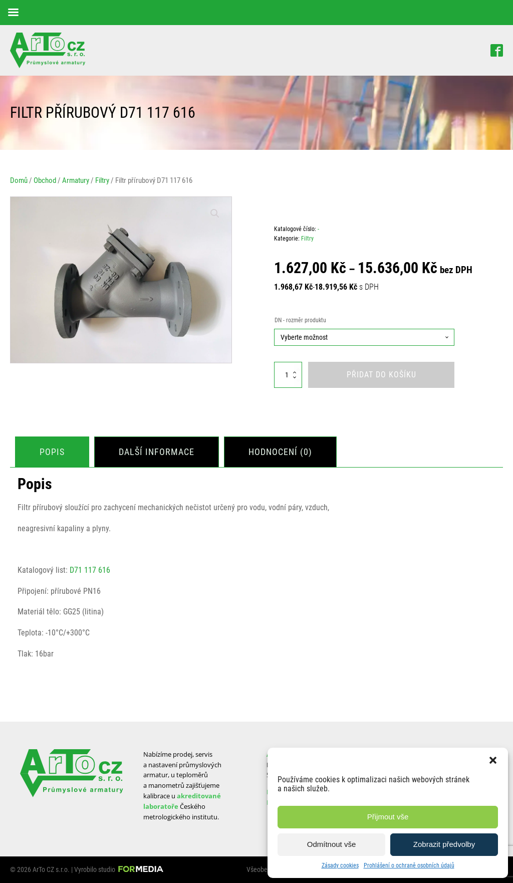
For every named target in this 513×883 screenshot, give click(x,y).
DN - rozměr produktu (300, 320)
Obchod (45, 180)
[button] (493, 760)
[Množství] (288, 374)
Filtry (102, 180)
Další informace (156, 452)
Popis (52, 452)
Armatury (75, 180)
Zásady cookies (340, 865)
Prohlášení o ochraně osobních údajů (409, 865)
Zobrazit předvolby (444, 844)
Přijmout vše (388, 816)
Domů (19, 180)
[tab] (52, 452)
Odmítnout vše (331, 844)
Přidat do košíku (381, 374)
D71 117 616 (90, 570)
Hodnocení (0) (280, 452)
